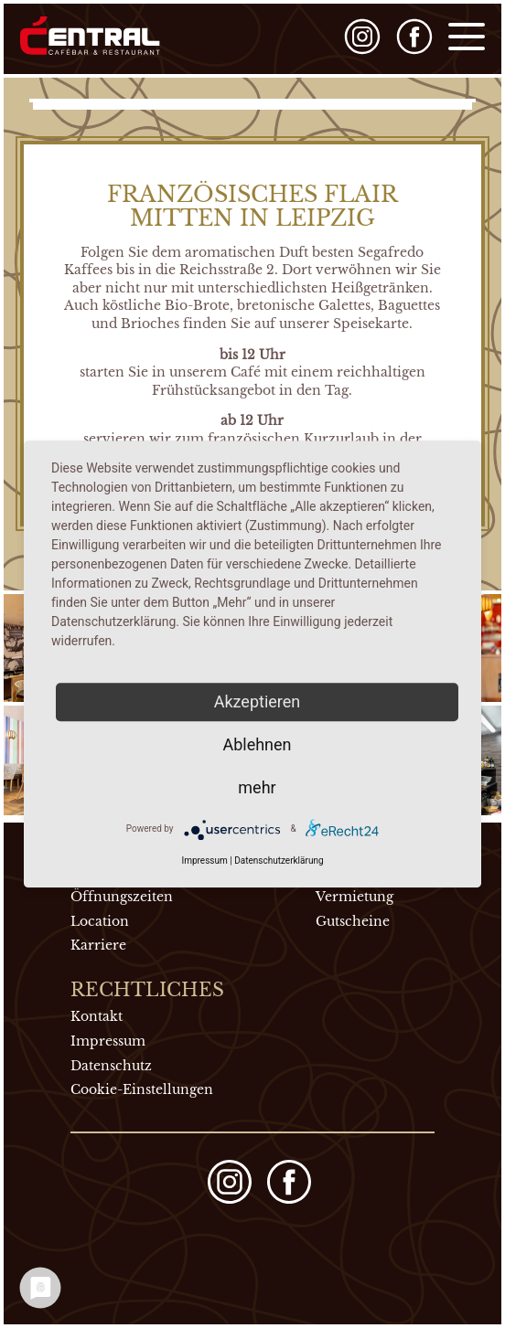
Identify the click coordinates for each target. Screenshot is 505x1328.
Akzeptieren (257, 701)
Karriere (98, 945)
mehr (256, 787)
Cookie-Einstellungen (141, 1089)
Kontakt (96, 1016)
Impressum (107, 1041)
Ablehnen (256, 744)
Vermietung (354, 896)
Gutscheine (353, 921)
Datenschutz (111, 1065)
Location (99, 921)
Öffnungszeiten (121, 896)
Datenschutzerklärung (278, 860)
